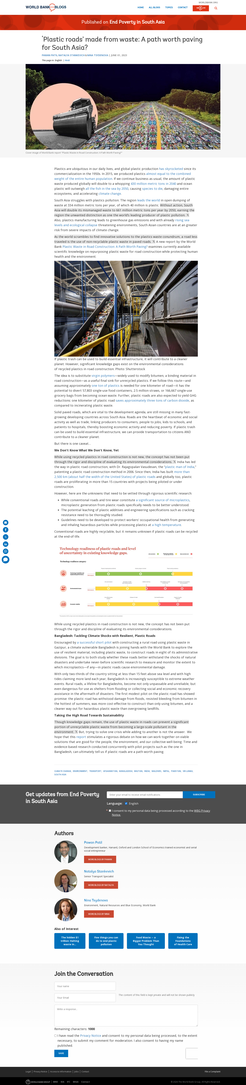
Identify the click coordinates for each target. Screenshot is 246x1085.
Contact (183, 8)
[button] (216, 8)
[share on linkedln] (5, 544)
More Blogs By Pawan (100, 859)
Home (141, 8)
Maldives (156, 771)
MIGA (75, 1081)
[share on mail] (5, 522)
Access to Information (60, 1071)
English (58, 60)
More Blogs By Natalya (101, 885)
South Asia (60, 774)
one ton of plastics (105, 385)
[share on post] (5, 537)
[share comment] (5, 559)
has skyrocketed (171, 169)
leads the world (148, 200)
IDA (62, 1081)
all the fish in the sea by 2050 (107, 189)
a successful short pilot (94, 642)
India (147, 771)
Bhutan (138, 771)
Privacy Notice (90, 1035)
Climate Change (62, 771)
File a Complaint (212, 1071)
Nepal (166, 771)
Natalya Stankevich (71, 55)
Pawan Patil (50, 55)
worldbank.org (208, 2)
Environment (80, 771)
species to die (152, 189)
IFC (68, 1081)
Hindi (67, 60)
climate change (110, 193)
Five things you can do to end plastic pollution (106, 941)
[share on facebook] (5, 529)
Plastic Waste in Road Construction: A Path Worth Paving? (105, 247)
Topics (169, 8)
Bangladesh (125, 771)
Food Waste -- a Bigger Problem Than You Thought (146, 941)
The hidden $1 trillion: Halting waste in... (70, 941)
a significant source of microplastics (162, 500)
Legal (28, 1071)
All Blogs (154, 8)
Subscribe (199, 794)
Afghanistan (110, 771)
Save (61, 1053)
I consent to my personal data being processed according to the (161, 813)
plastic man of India (179, 467)
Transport (95, 771)
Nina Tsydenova (97, 55)
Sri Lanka (188, 771)
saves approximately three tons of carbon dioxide (152, 400)
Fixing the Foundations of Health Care (183, 941)
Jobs (76, 1071)
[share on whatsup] (5, 551)
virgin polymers (103, 376)
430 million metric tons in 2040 (153, 184)
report (81, 737)
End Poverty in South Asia (137, 22)
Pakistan (176, 771)
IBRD (55, 1081)
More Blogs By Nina (99, 914)
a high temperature (166, 525)
